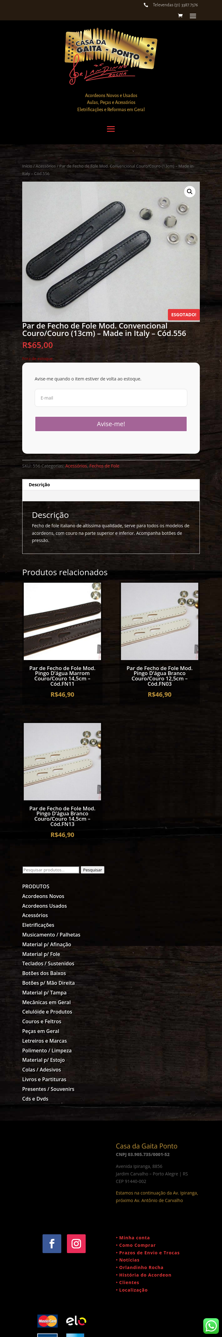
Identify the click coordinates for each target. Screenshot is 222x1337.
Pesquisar (92, 870)
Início (27, 166)
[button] (189, 191)
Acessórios (46, 166)
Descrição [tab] (39, 485)
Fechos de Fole (104, 466)
